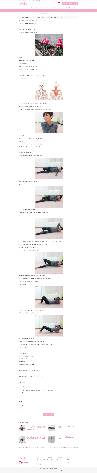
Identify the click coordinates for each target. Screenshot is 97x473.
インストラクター (51, 459)
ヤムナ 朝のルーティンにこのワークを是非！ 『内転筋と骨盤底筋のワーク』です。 (36, 429)
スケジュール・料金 (41, 459)
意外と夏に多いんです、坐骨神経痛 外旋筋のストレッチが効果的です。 (36, 440)
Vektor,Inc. (55, 470)
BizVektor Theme (48, 470)
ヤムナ (44, 20)
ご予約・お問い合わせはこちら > (69, 3)
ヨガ (69, 457)
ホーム (39, 457)
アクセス (59, 459)
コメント (21, 392)
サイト (20, 411)
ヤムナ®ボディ (50, 457)
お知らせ (39, 464)
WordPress (42, 470)
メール (21, 407)
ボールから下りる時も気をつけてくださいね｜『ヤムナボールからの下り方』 (33, 448)
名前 (20, 403)
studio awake (46, 468)
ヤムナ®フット (60, 457)
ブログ (42, 20)
